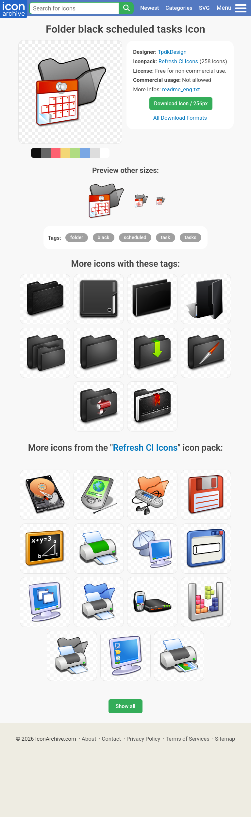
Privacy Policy (143, 738)
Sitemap (225, 738)
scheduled (135, 237)
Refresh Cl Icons (178, 61)
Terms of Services (187, 738)
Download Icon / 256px (181, 103)
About (89, 738)
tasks (190, 237)
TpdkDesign (172, 52)
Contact (111, 738)
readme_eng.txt (181, 89)
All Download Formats (180, 117)
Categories (178, 8)
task (165, 237)
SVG (204, 8)
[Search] (126, 8)
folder (76, 237)
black (103, 237)
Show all (125, 706)
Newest (149, 8)
